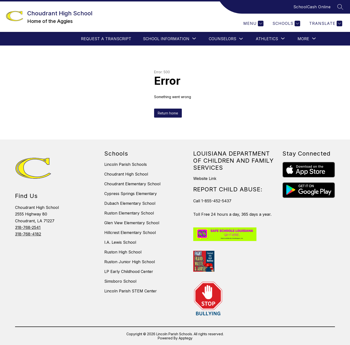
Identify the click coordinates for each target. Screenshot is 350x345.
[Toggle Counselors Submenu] (241, 39)
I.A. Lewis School (120, 242)
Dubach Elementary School (129, 203)
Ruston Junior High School (129, 261)
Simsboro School (120, 281)
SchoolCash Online (312, 6)
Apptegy (185, 338)
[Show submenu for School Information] (166, 39)
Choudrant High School (126, 174)
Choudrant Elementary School (132, 183)
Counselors (222, 38)
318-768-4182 (28, 234)
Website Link (204, 178)
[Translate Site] (325, 23)
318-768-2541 (28, 227)
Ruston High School (122, 252)
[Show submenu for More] (303, 39)
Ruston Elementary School (129, 213)
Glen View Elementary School (131, 222)
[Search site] (340, 7)
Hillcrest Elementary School (130, 232)
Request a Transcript (106, 38)
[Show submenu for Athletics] (267, 39)
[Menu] (252, 23)
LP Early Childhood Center (128, 271)
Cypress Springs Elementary (130, 193)
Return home (168, 113)
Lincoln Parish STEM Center (130, 291)
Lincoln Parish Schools (125, 164)
